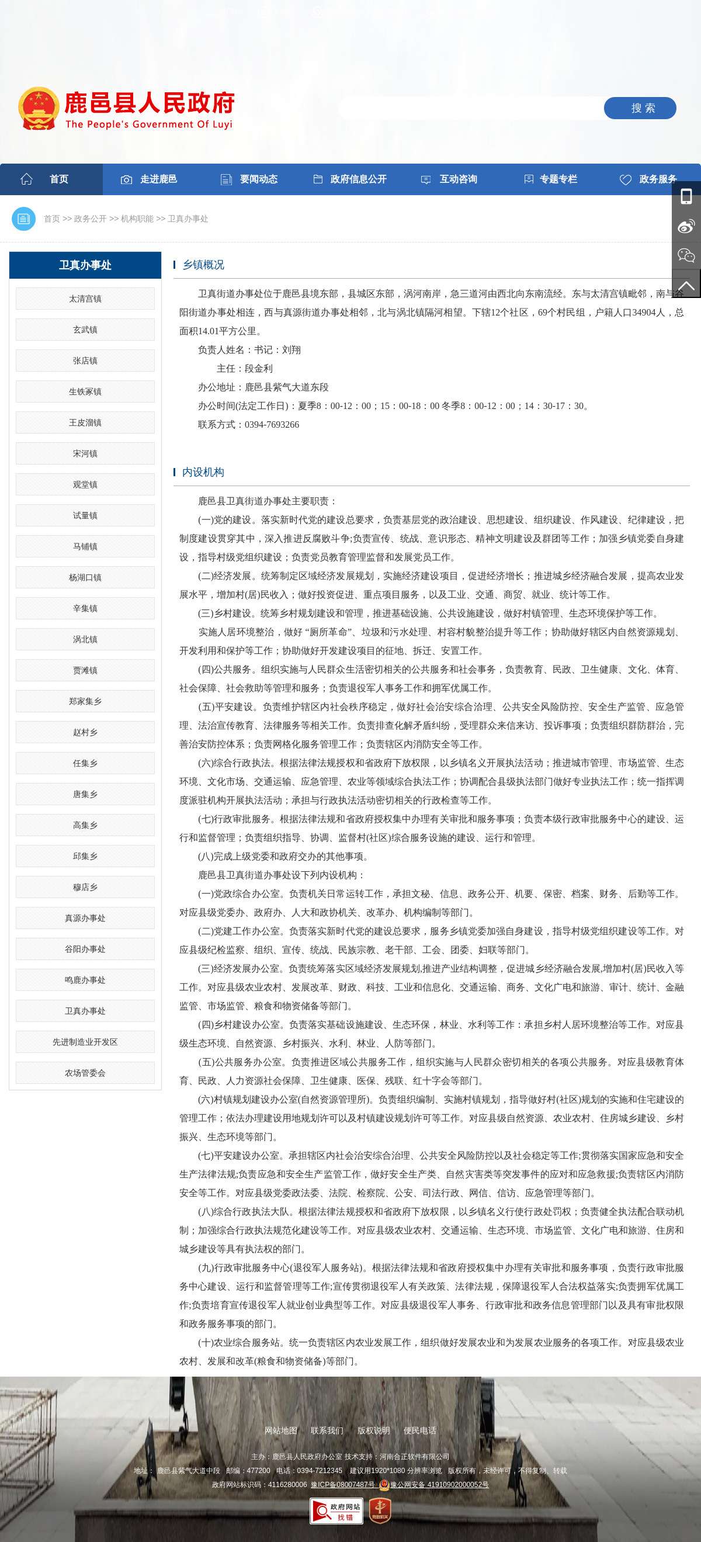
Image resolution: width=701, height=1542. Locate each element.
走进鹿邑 (159, 179)
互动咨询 (458, 179)
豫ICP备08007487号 (345, 1485)
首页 (59, 179)
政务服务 (658, 179)
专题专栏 (558, 179)
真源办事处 (85, 918)
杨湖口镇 (85, 577)
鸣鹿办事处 (85, 980)
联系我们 (327, 1430)
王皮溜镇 (85, 422)
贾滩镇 (85, 670)
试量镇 (85, 515)
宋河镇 (85, 453)
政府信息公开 (359, 179)
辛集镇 (85, 608)
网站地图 (341, 12)
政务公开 (90, 218)
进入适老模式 (461, 12)
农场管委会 (85, 1072)
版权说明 (374, 1430)
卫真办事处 (188, 218)
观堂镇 (85, 484)
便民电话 (420, 1430)
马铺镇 (85, 546)
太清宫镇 (85, 298)
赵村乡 (85, 732)
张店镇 (85, 360)
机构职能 (137, 218)
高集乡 (85, 825)
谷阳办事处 (85, 949)
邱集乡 (85, 856)
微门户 (230, 12)
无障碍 (397, 12)
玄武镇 (85, 329)
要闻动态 (258, 179)
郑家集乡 (85, 701)
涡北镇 (85, 639)
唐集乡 (85, 794)
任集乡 (85, 763)
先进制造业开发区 (85, 1042)
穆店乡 (85, 887)
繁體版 (283, 12)
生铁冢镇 (85, 391)
